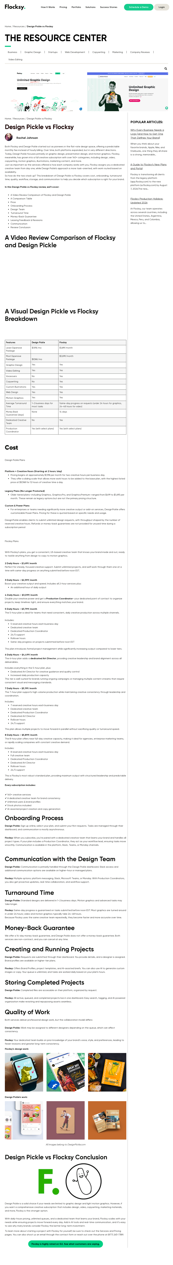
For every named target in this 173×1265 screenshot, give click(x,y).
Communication (19, 223)
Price (13, 202)
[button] (166, 68)
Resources (19, 26)
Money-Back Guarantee (24, 216)
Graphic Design (32, 52)
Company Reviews (140, 52)
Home (8, 26)
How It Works (48, 7)
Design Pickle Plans (15, 460)
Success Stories (108, 7)
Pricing (63, 7)
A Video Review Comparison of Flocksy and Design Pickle (41, 195)
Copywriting (98, 52)
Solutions (90, 7)
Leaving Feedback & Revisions (27, 220)
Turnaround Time (19, 213)
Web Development (75, 52)
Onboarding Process (21, 205)
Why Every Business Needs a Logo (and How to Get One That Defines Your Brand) (147, 133)
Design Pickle (30, 146)
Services (104, 1231)
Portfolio (76, 7)
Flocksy (15, 146)
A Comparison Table (21, 198)
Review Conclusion (21, 227)
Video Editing (15, 59)
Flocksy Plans (12, 541)
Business (12, 52)
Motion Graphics (14, 398)
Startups (53, 52)
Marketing (117, 52)
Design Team (18, 209)
